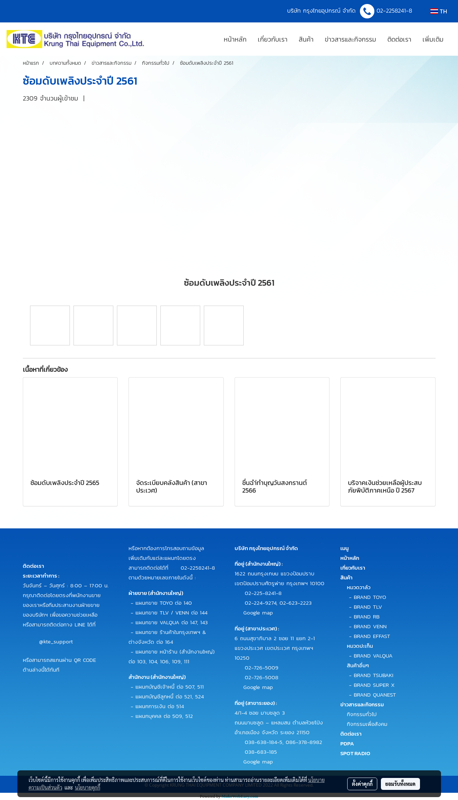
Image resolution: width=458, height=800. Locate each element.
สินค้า (306, 39)
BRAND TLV (368, 607)
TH (438, 11)
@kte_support (56, 641)
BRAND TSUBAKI (373, 675)
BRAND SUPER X (374, 685)
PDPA (347, 743)
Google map (258, 612)
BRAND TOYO (370, 597)
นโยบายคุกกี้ (87, 787)
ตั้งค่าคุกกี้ (362, 783)
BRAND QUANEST (375, 694)
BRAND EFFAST (372, 636)
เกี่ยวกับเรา (272, 39)
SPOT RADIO (355, 753)
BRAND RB (366, 616)
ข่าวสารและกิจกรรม (350, 39)
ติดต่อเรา (399, 39)
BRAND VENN (370, 626)
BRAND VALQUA (373, 655)
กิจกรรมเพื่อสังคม (367, 724)
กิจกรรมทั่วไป (362, 714)
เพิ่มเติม (433, 39)
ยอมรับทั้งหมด (400, 783)
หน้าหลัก (235, 39)
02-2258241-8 (395, 10)
